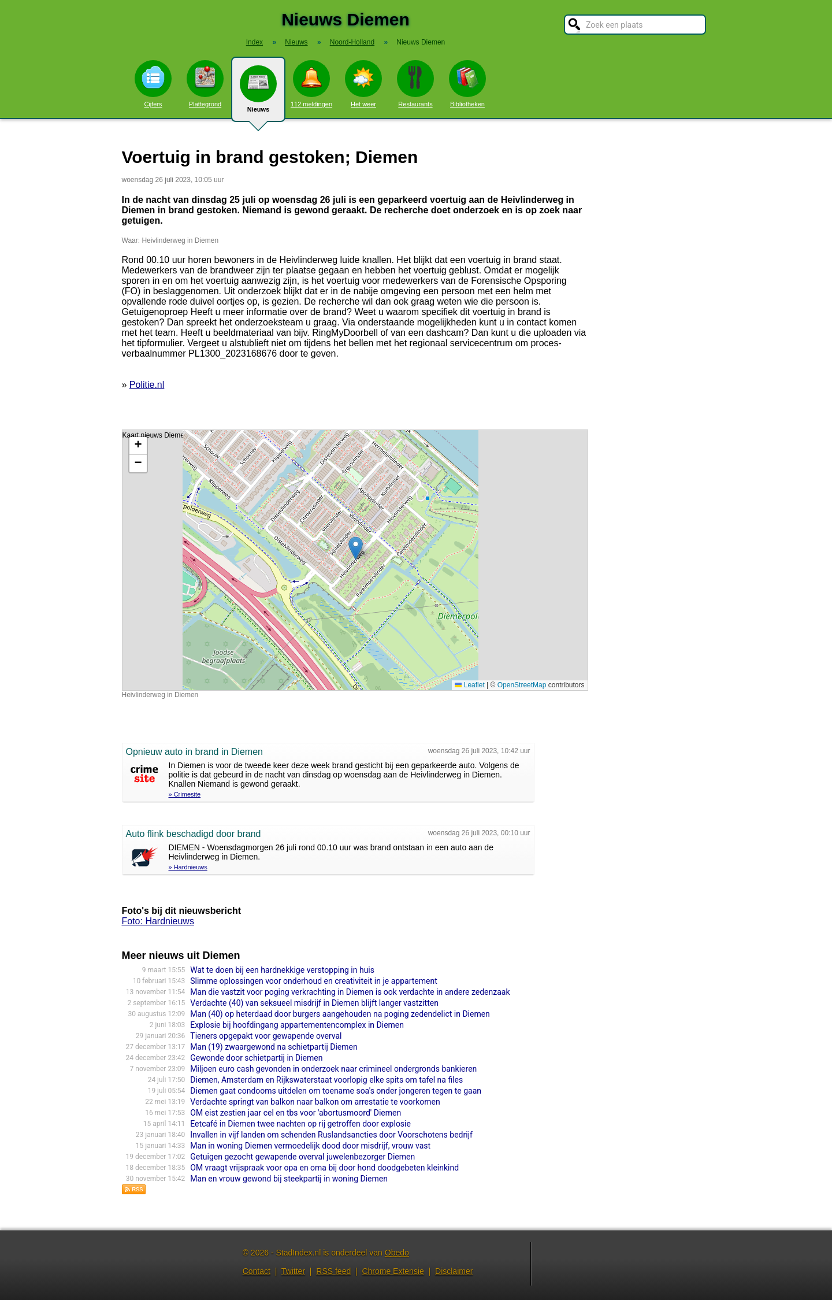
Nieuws (258, 93)
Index (254, 42)
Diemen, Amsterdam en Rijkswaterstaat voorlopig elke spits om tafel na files (326, 1079)
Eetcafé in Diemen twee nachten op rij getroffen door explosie (300, 1123)
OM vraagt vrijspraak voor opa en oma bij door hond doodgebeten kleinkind (324, 1167)
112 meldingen (311, 84)
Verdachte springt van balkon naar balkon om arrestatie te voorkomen (315, 1101)
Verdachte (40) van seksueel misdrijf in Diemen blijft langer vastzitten (314, 1003)
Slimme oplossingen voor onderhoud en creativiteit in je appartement (313, 981)
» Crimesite (185, 794)
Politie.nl (146, 385)
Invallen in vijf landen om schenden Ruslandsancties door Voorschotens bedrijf (331, 1134)
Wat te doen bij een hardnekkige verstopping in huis (282, 970)
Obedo (397, 1252)
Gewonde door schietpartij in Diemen (256, 1057)
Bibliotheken (467, 84)
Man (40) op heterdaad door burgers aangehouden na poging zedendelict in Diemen (340, 1013)
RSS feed (333, 1271)
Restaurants (415, 84)
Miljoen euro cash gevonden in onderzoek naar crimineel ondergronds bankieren (333, 1068)
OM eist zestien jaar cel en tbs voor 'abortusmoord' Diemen (295, 1112)
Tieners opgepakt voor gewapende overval (265, 1035)
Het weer (363, 84)
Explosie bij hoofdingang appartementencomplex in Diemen (297, 1024)
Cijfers (153, 84)
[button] (355, 548)
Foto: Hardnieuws (158, 921)
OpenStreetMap (522, 685)
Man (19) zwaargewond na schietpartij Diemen (273, 1046)
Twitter (293, 1271)
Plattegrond (205, 84)
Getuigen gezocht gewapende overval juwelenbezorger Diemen (302, 1156)
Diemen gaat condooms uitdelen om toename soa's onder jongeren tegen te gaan (335, 1090)
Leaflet (469, 685)
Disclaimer (454, 1271)
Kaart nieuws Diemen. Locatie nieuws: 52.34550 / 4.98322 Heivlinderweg (353, 560)
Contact (256, 1271)
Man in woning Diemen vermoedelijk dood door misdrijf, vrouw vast (310, 1145)
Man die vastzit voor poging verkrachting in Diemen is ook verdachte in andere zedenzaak (350, 992)
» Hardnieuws (188, 867)
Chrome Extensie (393, 1271)
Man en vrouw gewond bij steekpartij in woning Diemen (289, 1178)
